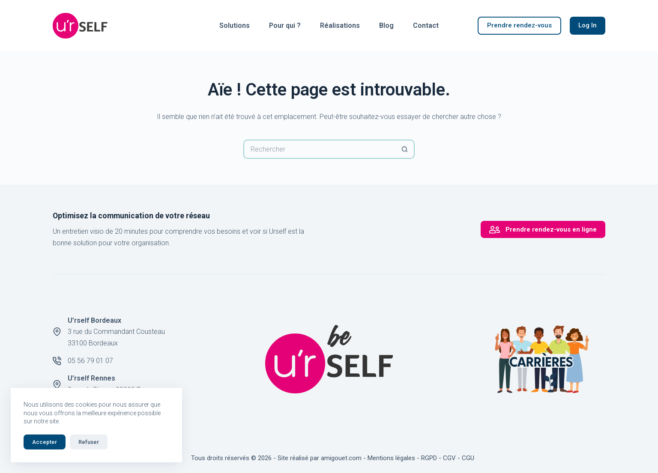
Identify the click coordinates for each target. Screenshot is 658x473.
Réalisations (340, 25)
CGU (468, 458)
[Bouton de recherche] (405, 149)
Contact (426, 25)
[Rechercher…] (319, 149)
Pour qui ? (285, 25)
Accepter (44, 442)
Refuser (88, 442)
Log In (587, 25)
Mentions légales (391, 458)
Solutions (234, 25)
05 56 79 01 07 (90, 361)
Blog (386, 25)
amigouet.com (341, 458)
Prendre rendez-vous (519, 25)
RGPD (429, 458)
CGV (449, 458)
